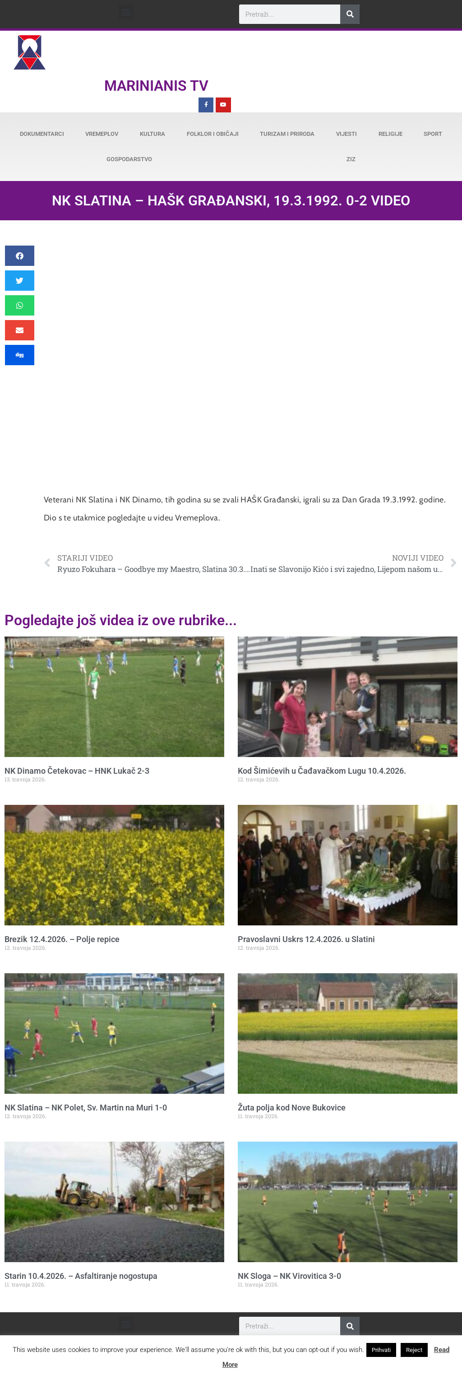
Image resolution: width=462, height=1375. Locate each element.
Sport (433, 133)
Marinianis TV (156, 85)
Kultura (152, 133)
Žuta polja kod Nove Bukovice (292, 1107)
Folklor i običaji (213, 133)
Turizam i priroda (287, 133)
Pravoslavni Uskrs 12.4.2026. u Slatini (306, 939)
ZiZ (351, 159)
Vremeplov (101, 133)
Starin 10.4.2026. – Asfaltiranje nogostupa (81, 1276)
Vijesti (346, 133)
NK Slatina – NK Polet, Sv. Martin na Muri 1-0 (86, 1107)
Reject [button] (414, 1350)
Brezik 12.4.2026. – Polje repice (62, 939)
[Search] (350, 14)
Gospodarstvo (129, 159)
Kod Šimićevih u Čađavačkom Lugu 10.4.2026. (322, 771)
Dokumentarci (42, 133)
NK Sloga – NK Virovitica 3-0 (289, 1276)
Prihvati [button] (381, 1350)
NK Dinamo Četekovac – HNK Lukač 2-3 (77, 771)
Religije (390, 133)
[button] (126, 12)
